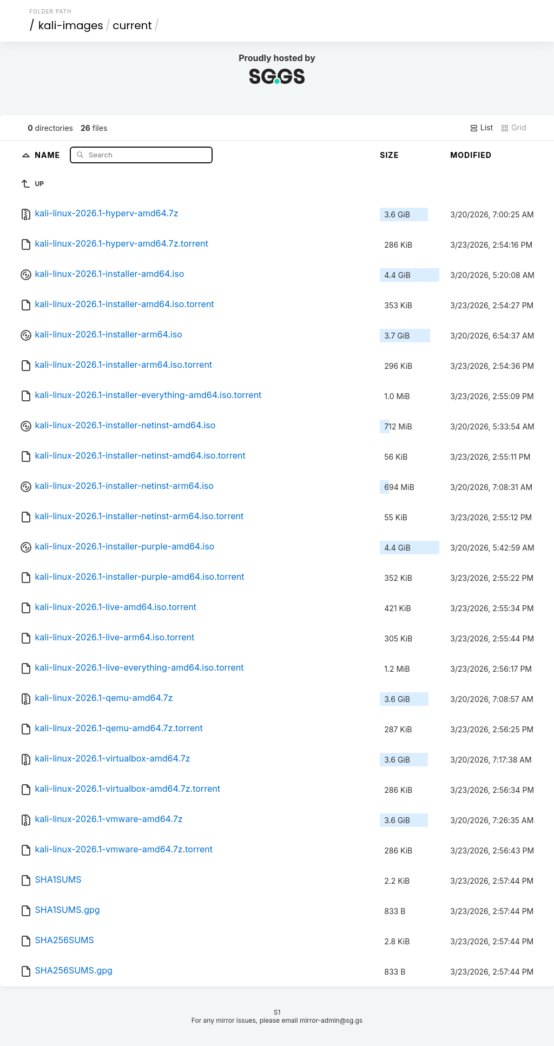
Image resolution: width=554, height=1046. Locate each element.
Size (389, 155)
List (481, 128)
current (132, 25)
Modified (471, 155)
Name (48, 154)
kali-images (70, 25)
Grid (513, 128)
